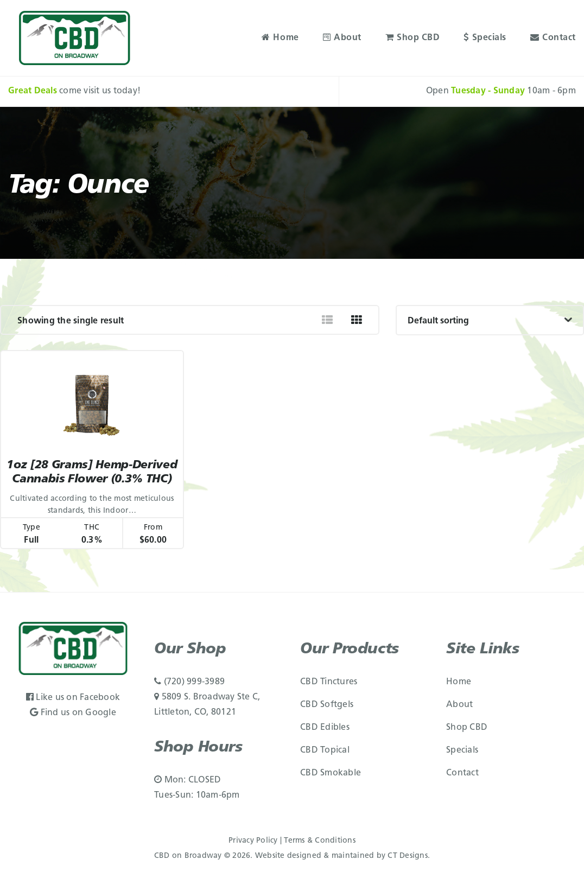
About (342, 38)
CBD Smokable (330, 773)
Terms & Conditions (320, 841)
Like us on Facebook (73, 697)
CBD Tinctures (328, 682)
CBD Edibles (325, 727)
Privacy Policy (253, 841)
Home (280, 38)
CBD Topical (325, 750)
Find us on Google (73, 713)
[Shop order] (490, 320)
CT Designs (408, 856)
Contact (553, 38)
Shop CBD (412, 38)
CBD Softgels (326, 705)
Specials (485, 38)
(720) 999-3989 (189, 682)
